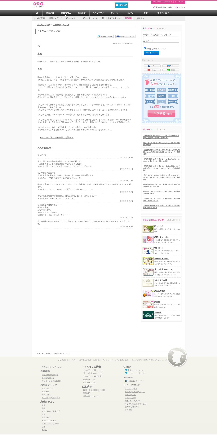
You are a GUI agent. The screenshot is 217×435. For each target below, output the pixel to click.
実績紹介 (87, 393)
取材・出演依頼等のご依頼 (94, 390)
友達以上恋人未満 (49, 421)
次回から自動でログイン (156, 49)
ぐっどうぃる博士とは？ (93, 370)
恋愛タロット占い (161, 237)
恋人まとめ (158, 226)
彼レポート (158, 248)
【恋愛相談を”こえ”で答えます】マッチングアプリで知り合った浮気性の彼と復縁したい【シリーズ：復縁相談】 (161, 152)
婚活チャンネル (89, 383)
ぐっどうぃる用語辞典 (92, 376)
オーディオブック (161, 259)
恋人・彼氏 (46, 417)
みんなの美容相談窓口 (51, 398)
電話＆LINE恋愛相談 (50, 375)
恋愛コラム (46, 395)
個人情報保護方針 (132, 407)
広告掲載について (90, 396)
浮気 (43, 408)
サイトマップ (179, 1)
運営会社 (128, 410)
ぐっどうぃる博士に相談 (52, 381)
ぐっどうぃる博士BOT (137, 373)
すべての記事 (39, 18)
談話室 (157, 302)
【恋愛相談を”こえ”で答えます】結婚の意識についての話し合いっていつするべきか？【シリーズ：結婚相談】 (161, 168)
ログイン (181, 7)
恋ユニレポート (72, 18)
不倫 (43, 414)
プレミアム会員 (160, 280)
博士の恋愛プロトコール (93, 373)
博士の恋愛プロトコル (111, 18)
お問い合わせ (168, 1)
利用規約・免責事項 (133, 401)
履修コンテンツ (55, 18)
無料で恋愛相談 (48, 378)
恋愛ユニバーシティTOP (51, 367)
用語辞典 (128, 18)
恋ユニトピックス (90, 18)
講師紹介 (140, 18)
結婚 (43, 427)
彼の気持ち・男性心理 (51, 411)
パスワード (148, 41)
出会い (44, 430)
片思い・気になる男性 (51, 424)
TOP (37, 13)
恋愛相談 (45, 371)
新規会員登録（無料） (164, 7)
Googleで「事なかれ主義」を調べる (56, 137)
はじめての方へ (131, 389)
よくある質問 (157, 1)
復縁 (43, 405)
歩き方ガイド (130, 395)
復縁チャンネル (89, 379)
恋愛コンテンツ (48, 385)
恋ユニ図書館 (159, 291)
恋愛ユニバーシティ (136, 370)
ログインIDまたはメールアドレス (157, 35)
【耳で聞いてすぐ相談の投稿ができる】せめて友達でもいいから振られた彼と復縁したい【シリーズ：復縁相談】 (161, 177)
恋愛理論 (45, 392)
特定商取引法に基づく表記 (135, 404)
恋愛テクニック (48, 388)
